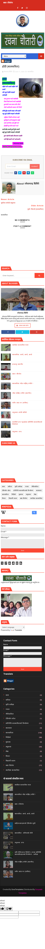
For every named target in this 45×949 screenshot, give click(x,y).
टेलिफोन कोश (6, 490)
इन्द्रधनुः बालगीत (17, 364)
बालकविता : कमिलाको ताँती (24, 833)
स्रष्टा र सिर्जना (8, 3)
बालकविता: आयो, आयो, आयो (22, 354)
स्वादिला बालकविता (36, 498)
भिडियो (14, 494)
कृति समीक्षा (18, 486)
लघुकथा (28, 494)
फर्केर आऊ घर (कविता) (20, 403)
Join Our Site (23, 325)
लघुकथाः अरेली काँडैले (19, 412)
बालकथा (39, 490)
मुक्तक (21, 494)
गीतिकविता (35, 486)
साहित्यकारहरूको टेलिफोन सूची (25, 823)
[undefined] (9, 909)
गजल (27, 486)
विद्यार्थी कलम (13, 498)
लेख (35, 494)
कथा (3, 486)
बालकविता (30, 72)
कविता (10, 486)
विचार (4, 498)
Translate (16, 630)
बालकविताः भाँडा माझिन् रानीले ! (22, 383)
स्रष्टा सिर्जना (23, 498)
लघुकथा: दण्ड (17, 431)
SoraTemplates (17, 889)
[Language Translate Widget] (13, 627)
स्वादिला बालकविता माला (20, 345)
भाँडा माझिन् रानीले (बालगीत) (22, 393)
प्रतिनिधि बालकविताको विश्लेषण (23, 490)
